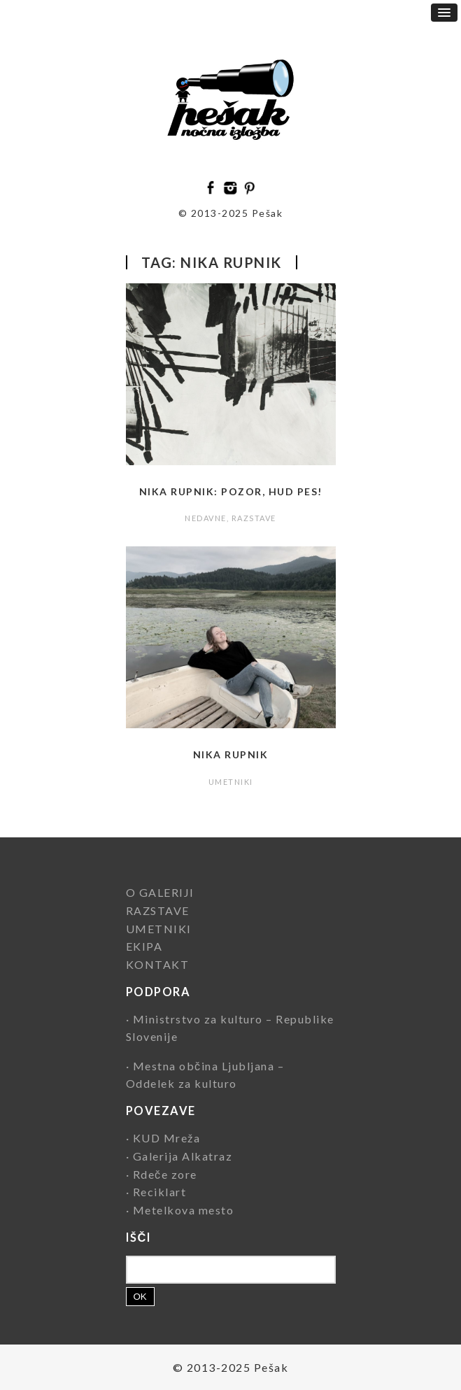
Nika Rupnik (231, 754)
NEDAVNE (206, 518)
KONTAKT (158, 964)
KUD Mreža (167, 1137)
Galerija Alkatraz (183, 1156)
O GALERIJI (160, 892)
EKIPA (144, 946)
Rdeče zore (165, 1174)
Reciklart (160, 1191)
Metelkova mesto (183, 1210)
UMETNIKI (230, 781)
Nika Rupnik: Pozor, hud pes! (230, 491)
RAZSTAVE (254, 518)
